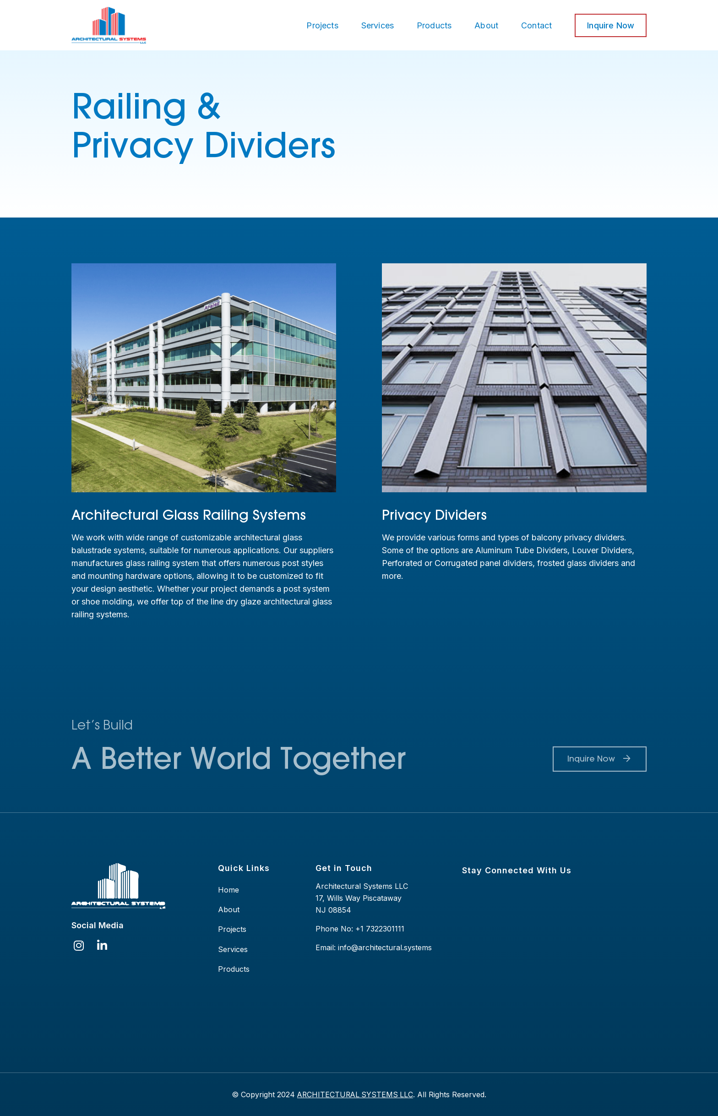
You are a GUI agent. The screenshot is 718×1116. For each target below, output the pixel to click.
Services (377, 25)
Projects (322, 25)
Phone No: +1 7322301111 (359, 928)
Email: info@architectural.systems (373, 947)
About (486, 25)
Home (228, 890)
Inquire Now (610, 25)
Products (434, 25)
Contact (536, 25)
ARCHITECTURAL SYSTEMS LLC (355, 1094)
